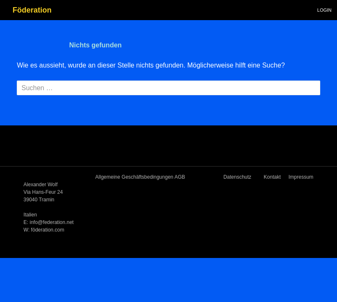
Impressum (300, 177)
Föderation (32, 10)
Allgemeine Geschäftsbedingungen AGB (140, 177)
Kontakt (272, 177)
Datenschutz (237, 177)
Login (324, 10)
